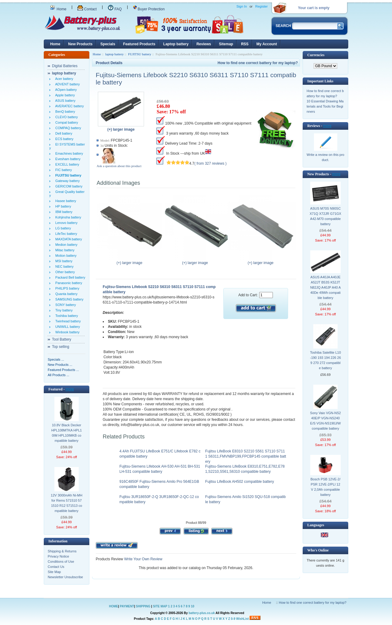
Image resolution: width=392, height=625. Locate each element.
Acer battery (63, 79)
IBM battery (62, 212)
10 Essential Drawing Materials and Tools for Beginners (325, 106)
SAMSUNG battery (68, 299)
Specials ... (56, 359)
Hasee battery (64, 201)
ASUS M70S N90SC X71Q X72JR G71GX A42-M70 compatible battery (325, 216)
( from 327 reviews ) (210, 163)
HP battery (62, 206)
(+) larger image (131, 261)
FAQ (115, 9)
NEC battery (63, 266)
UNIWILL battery (66, 326)
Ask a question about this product (119, 166)
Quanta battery (65, 294)
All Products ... (58, 375)
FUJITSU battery (139, 54)
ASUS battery (64, 100)
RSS (245, 44)
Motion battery (65, 255)
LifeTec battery (65, 233)
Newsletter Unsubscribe (65, 577)
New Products (80, 44)
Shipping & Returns (62, 551)
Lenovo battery (65, 223)
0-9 (233, 618)
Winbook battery (66, 332)
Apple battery (64, 95)
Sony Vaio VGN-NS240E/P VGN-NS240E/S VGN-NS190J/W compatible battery (325, 420)
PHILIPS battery (66, 288)
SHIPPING (143, 606)
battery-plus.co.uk (202, 613)
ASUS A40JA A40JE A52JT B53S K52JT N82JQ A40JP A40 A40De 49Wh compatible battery (325, 287)
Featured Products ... (63, 370)
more (70, 389)
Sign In (241, 6)
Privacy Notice (58, 556)
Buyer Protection (149, 9)
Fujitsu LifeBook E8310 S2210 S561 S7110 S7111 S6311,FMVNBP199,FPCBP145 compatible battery (245, 456)
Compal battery (65, 122)
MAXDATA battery (67, 239)
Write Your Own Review (142, 559)
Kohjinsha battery (67, 217)
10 (192, 606)
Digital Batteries (64, 66)
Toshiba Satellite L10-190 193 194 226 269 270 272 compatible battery (325, 360)
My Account (266, 44)
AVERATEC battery (68, 106)
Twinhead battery (67, 321)
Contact (87, 9)
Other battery (64, 272)
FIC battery (62, 170)
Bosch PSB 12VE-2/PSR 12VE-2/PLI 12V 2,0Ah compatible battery (325, 486)
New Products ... (60, 364)
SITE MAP (160, 606)
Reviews (203, 44)
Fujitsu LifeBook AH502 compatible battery (239, 481)
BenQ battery (64, 111)
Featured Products (139, 44)
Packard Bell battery (69, 277)
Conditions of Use (61, 561)
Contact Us (56, 566)
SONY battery (64, 305)
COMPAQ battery (67, 128)
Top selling (60, 347)
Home (58, 9)
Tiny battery (63, 310)
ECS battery (63, 139)
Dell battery (62, 133)
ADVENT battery (66, 84)
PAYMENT (127, 606)
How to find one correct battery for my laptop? (258, 63)
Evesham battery (67, 159)
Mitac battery (63, 250)
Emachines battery (68, 153)
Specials (107, 44)
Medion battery (65, 244)
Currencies (315, 55)
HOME (113, 606)
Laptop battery (175, 44)
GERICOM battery (67, 186)
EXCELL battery (66, 164)
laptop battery (114, 54)
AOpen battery (65, 89)
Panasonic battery (67, 283)
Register (261, 6)
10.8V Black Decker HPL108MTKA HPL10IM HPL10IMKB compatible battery (66, 432)
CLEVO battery (65, 117)
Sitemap (226, 44)
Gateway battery (66, 181)
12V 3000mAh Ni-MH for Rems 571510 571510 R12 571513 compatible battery (66, 503)
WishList (242, 618)
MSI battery (62, 261)
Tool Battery (61, 339)
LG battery (62, 228)
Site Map (54, 572)
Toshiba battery (65, 316)
